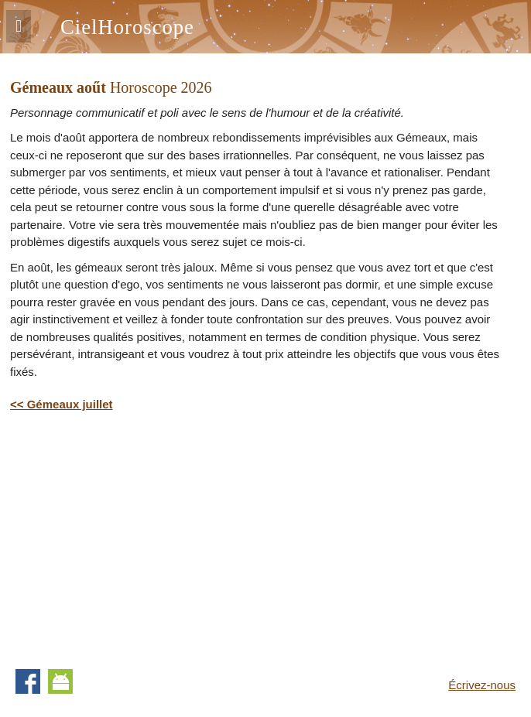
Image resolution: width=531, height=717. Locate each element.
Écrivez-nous (482, 684)
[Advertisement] (140, 537)
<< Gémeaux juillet (61, 404)
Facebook (27, 681)
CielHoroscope (127, 27)
